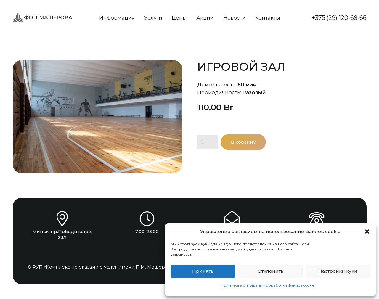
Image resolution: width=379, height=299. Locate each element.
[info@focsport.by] (232, 218)
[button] (367, 231)
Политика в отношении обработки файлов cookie (267, 285)
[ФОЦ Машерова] (18, 18)
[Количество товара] (207, 142)
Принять (202, 271)
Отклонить (270, 271)
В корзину (243, 142)
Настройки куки (337, 271)
